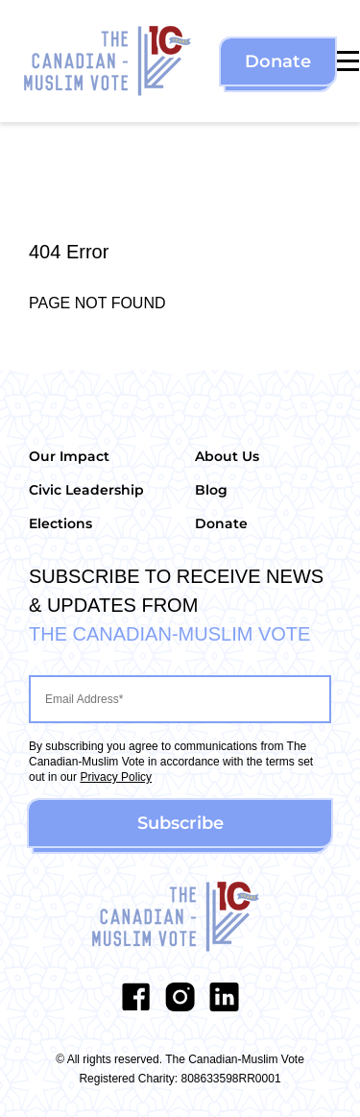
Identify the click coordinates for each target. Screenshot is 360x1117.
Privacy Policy (116, 777)
